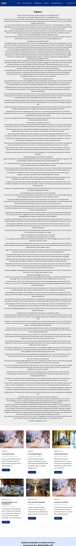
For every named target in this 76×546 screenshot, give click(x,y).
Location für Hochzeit (61, 502)
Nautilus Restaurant (61, 454)
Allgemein (4, 451)
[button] (62, 3)
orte (61, 451)
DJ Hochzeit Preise (8, 454)
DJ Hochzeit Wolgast (35, 454)
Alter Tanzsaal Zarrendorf (36, 502)
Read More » (6, 470)
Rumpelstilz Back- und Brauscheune (9, 503)
